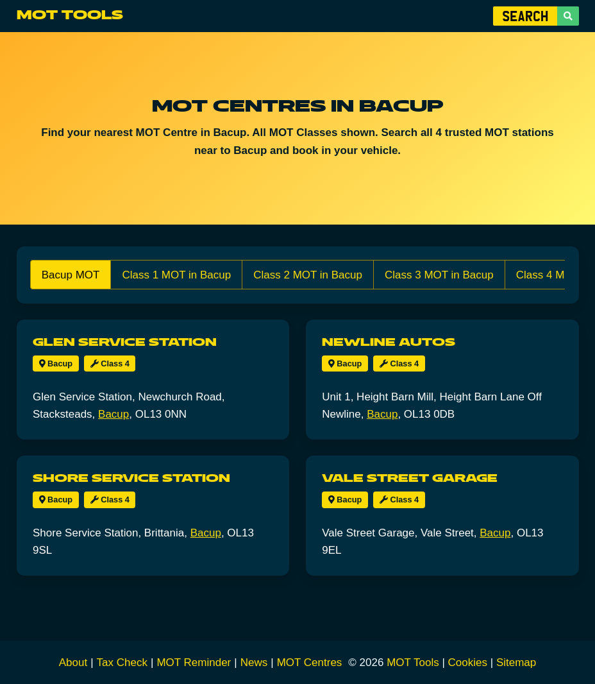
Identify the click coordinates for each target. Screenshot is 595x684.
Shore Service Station (131, 478)
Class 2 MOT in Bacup (307, 275)
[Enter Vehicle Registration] (525, 16)
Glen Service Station (125, 342)
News (254, 662)
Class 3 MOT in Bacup (439, 275)
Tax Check (122, 662)
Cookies (467, 662)
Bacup (56, 363)
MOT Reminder (193, 662)
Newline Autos (388, 342)
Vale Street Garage (410, 478)
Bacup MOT (71, 275)
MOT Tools (70, 15)
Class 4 (110, 363)
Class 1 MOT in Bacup (176, 275)
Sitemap (516, 662)
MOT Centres (309, 662)
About (73, 662)
